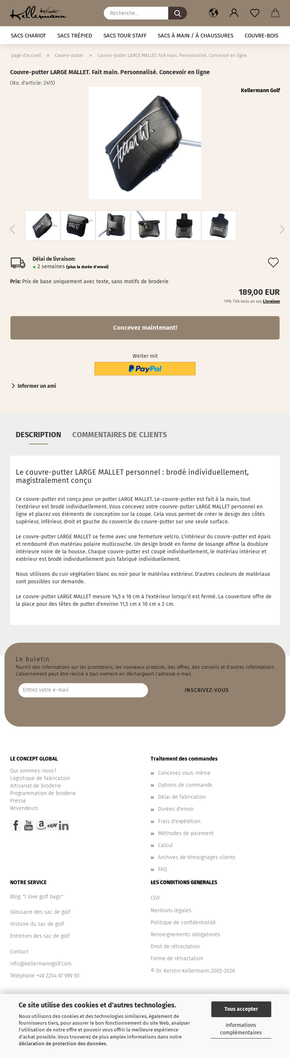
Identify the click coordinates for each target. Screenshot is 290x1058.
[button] (213, 13)
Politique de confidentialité (183, 922)
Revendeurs (24, 808)
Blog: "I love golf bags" (36, 897)
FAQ (162, 869)
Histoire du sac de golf (37, 924)
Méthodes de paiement (186, 833)
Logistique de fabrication (40, 778)
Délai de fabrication (182, 797)
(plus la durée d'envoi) (87, 266)
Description (38, 434)
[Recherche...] (177, 13)
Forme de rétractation (177, 958)
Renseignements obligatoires (185, 934)
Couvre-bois (261, 35)
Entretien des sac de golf (40, 936)
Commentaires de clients (119, 434)
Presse (18, 801)
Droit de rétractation (175, 946)
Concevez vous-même (184, 773)
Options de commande (185, 785)
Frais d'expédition (179, 821)
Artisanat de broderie (35, 786)
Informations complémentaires (241, 1029)
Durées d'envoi (176, 809)
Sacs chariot (28, 35)
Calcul (165, 845)
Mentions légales (171, 910)
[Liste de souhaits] (254, 13)
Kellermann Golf (260, 90)
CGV (155, 898)
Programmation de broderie (43, 793)
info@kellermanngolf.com (41, 964)
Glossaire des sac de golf (40, 912)
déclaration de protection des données (62, 1043)
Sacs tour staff (124, 35)
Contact (19, 952)
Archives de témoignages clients (197, 857)
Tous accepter (241, 1009)
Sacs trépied (74, 35)
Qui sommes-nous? (33, 771)
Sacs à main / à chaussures (195, 35)
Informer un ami (37, 386)
